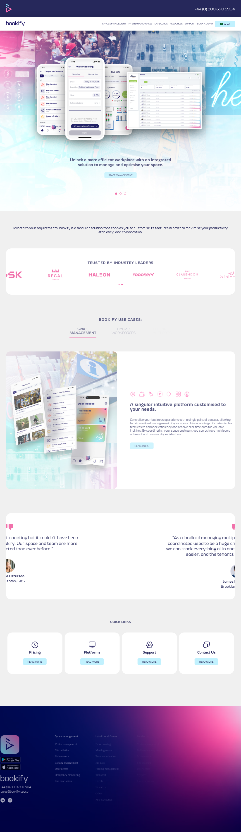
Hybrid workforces (140, 24)
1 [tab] (116, 193)
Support (190, 24)
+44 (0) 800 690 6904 (215, 9)
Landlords (161, 24)
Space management (114, 24)
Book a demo (205, 24)
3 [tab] (125, 193)
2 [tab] (120, 193)
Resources (176, 24)
